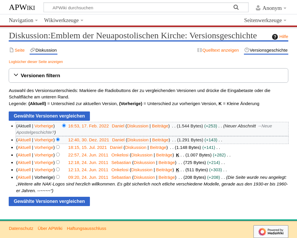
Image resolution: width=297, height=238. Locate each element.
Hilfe (279, 37)
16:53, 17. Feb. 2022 (88, 125)
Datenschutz (21, 228)
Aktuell (24, 139)
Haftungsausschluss (86, 228)
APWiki (22, 7)
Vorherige (44, 125)
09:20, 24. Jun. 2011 (88, 177)
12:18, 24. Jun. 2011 (88, 162)
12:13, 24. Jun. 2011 (88, 169)
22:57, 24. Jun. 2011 (88, 154)
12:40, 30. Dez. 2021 (88, 139)
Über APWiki (50, 228)
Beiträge (160, 125)
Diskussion (137, 125)
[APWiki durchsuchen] (146, 7)
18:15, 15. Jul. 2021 (87, 147)
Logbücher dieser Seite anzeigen (36, 61)
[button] (148, 76)
